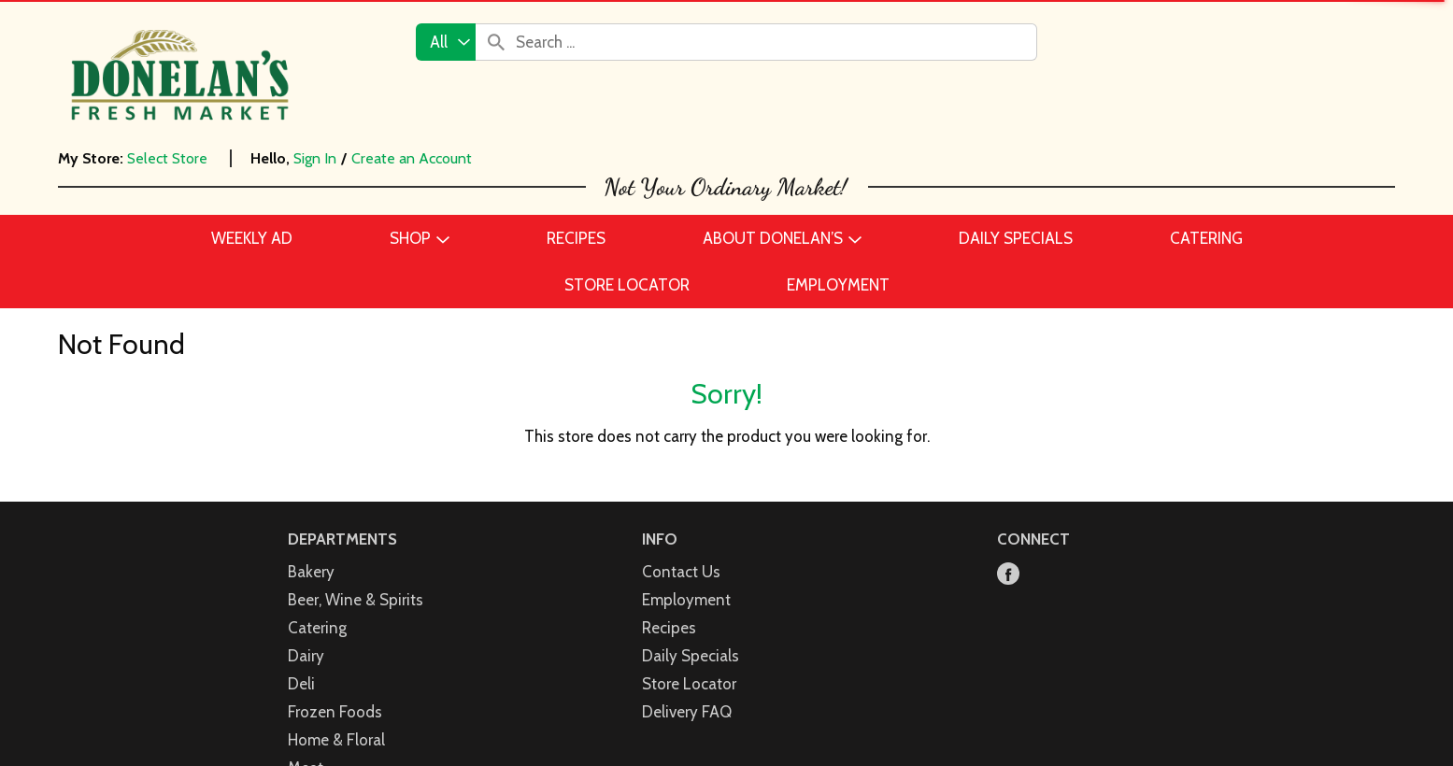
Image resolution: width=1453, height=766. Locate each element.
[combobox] (446, 42)
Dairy (306, 538)
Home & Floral (336, 622)
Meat (305, 650)
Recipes (669, 510)
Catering (317, 510)
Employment (686, 482)
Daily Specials (690, 538)
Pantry (311, 678)
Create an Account (411, 158)
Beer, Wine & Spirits (355, 482)
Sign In (314, 158)
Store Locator (689, 566)
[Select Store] (169, 158)
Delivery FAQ (687, 594)
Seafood (318, 734)
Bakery (311, 454)
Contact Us (681, 454)
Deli (301, 566)
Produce (316, 706)
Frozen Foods (335, 594)
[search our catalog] (496, 42)
